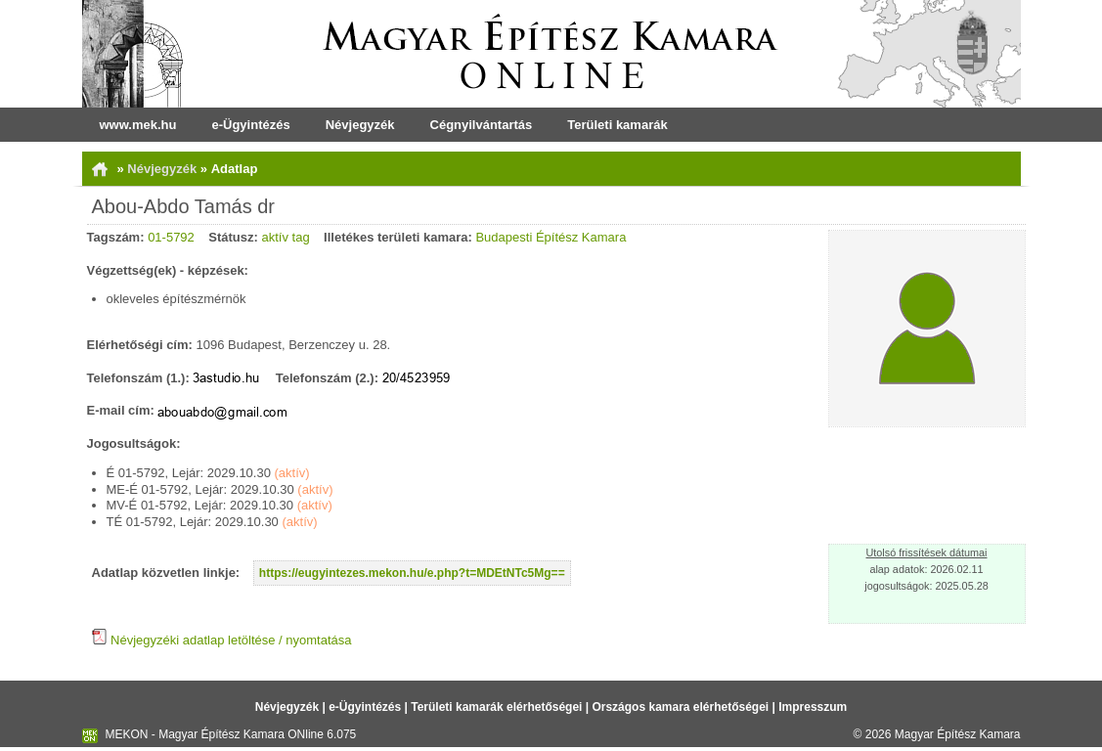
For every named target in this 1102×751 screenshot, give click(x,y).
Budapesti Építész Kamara (550, 237)
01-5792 (171, 237)
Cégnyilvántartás (481, 124)
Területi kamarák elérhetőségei (496, 707)
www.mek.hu (138, 124)
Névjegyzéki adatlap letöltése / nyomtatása (222, 640)
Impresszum (812, 707)
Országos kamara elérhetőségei (680, 707)
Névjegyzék (360, 124)
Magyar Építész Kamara (958, 734)
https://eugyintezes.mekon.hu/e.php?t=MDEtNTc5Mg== (412, 573)
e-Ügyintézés (250, 124)
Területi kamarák (617, 124)
